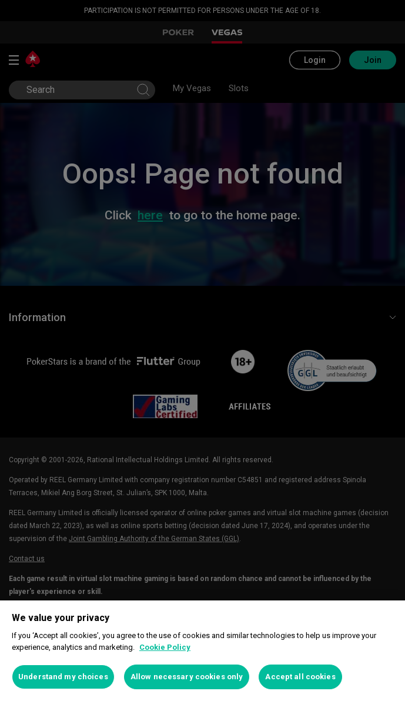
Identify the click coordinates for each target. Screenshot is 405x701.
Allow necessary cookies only (186, 676)
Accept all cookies (300, 676)
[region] (202, 650)
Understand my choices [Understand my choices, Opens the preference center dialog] (63, 676)
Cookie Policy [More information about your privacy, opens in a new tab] (164, 647)
